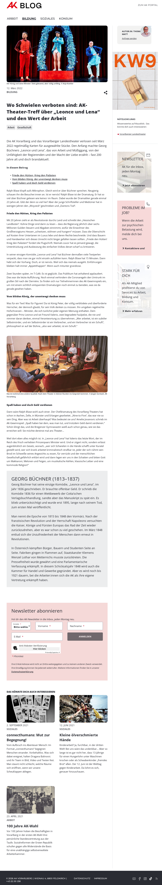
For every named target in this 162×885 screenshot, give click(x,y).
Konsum (65, 18)
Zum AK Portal (148, 5)
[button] (106, 92)
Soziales (47, 18)
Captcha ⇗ (52, 652)
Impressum (100, 878)
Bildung (29, 18)
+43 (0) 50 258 (13, 881)
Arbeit (12, 18)
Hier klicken (39, 648)
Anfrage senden (129, 38)
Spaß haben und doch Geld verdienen (34, 182)
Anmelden (85, 636)
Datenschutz (82, 878)
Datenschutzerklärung (22, 671)
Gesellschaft (24, 127)
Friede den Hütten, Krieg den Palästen (34, 175)
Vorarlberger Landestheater (133, 134)
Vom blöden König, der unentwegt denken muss (39, 179)
